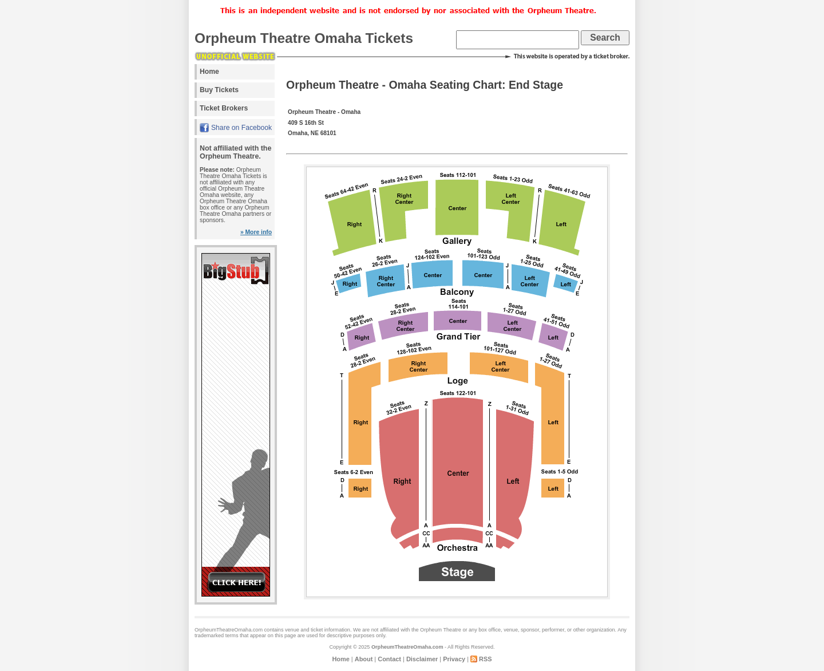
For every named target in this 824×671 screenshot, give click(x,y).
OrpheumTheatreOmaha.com (407, 647)
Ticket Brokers (224, 108)
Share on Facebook (241, 128)
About (364, 659)
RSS (485, 659)
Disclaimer (422, 659)
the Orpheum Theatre (436, 630)
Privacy (454, 659)
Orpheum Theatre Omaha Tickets (304, 38)
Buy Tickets (219, 90)
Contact (389, 659)
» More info (256, 232)
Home (209, 72)
